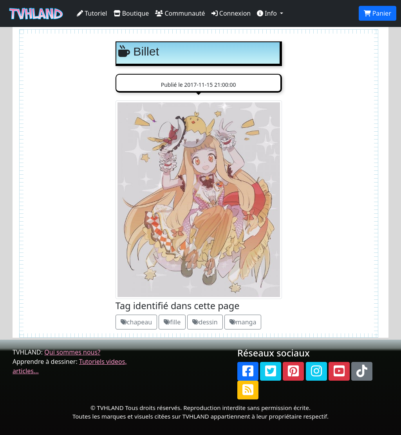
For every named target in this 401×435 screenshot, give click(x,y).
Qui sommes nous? (72, 352)
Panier (377, 13)
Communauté (180, 13)
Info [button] (267, 13)
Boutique (131, 13)
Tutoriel (92, 13)
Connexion (231, 13)
